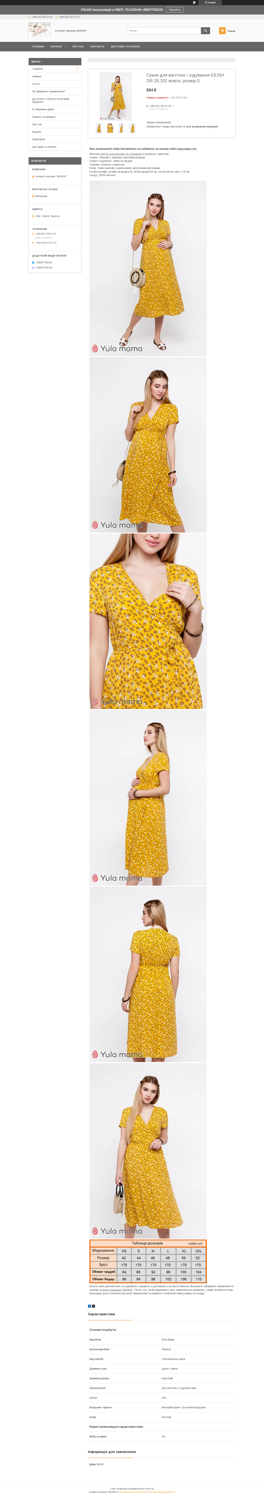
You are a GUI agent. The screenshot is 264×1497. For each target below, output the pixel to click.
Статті (36, 83)
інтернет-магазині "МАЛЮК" (116, 1289)
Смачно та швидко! (44, 116)
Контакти (97, 46)
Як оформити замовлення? (48, 91)
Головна (38, 46)
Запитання (38, 139)
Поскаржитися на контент (132, 1492)
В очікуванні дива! (43, 109)
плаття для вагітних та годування (120, 153)
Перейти (174, 9)
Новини (36, 76)
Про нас (78, 46)
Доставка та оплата (125, 46)
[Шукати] (205, 30)
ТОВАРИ (37, 68)
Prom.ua (149, 1488)
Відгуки (36, 131)
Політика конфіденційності (161, 1492)
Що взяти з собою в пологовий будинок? (50, 100)
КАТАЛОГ (56, 46)
